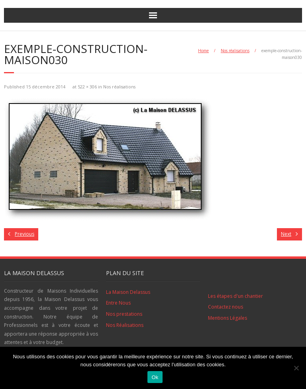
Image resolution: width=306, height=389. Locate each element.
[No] (296, 368)
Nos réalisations (235, 50)
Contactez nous (225, 306)
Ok (154, 377)
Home (203, 50)
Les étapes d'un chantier (235, 296)
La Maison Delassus (128, 292)
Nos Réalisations (124, 325)
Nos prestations (124, 314)
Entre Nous (118, 302)
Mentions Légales (227, 318)
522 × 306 (87, 87)
